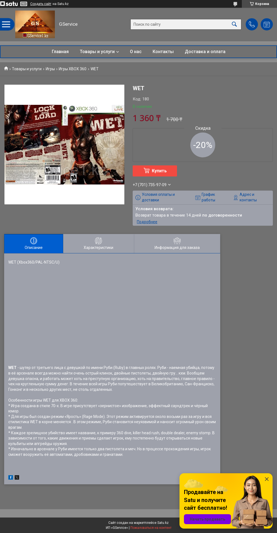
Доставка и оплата (205, 51)
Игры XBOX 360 (72, 69)
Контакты (163, 51)
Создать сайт (40, 4)
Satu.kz (163, 523)
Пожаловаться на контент (150, 528)
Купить (159, 170)
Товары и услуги (97, 51)
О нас (136, 51)
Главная (60, 51)
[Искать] (234, 24)
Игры (50, 69)
